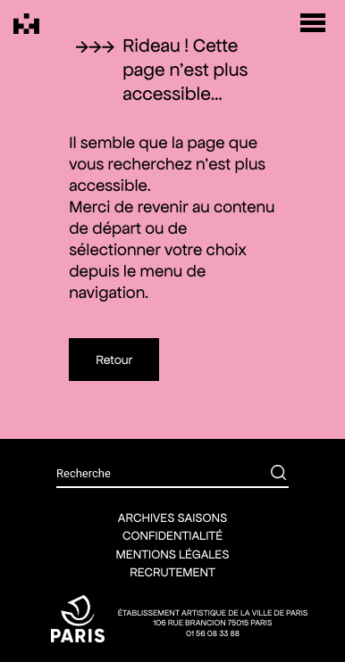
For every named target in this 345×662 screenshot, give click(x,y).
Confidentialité (172, 535)
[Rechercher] (265, 474)
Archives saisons (172, 517)
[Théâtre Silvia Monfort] (26, 23)
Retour (114, 359)
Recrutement (172, 572)
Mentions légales (173, 554)
